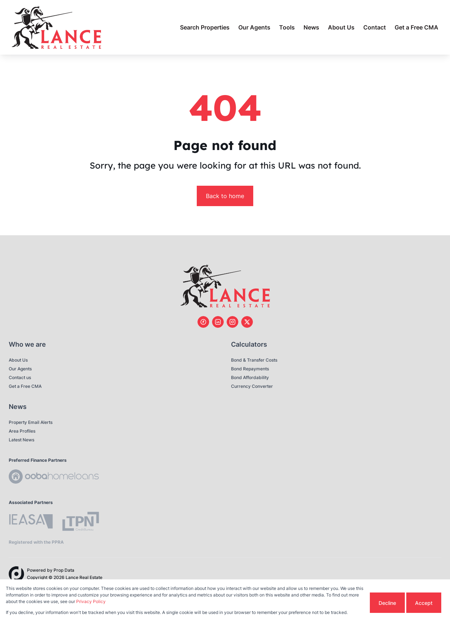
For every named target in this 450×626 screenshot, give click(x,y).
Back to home (225, 196)
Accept (424, 603)
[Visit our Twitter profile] (247, 322)
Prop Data (64, 570)
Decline (387, 603)
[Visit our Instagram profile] (232, 322)
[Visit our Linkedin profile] (218, 322)
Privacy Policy (91, 601)
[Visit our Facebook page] (203, 322)
